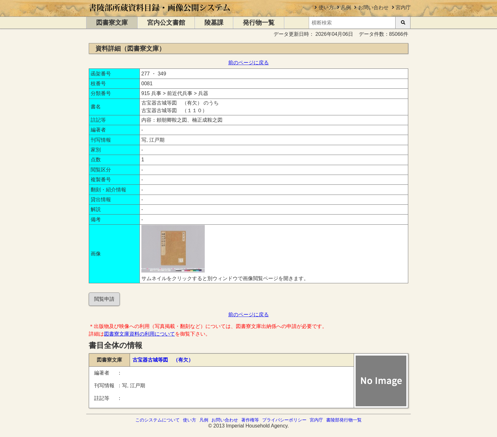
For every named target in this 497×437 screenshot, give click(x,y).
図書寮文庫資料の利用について (139, 334)
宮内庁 (403, 7)
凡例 (346, 7)
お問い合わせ (373, 7)
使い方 (326, 7)
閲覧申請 (104, 299)
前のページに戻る (248, 62)
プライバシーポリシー (284, 419)
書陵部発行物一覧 (344, 419)
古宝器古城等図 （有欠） (162, 360)
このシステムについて (157, 419)
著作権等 (250, 419)
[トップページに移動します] (160, 13)
